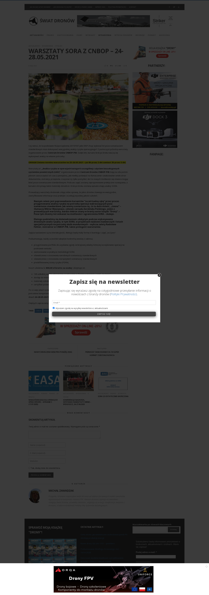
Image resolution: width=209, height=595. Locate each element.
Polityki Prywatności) (124, 257)
